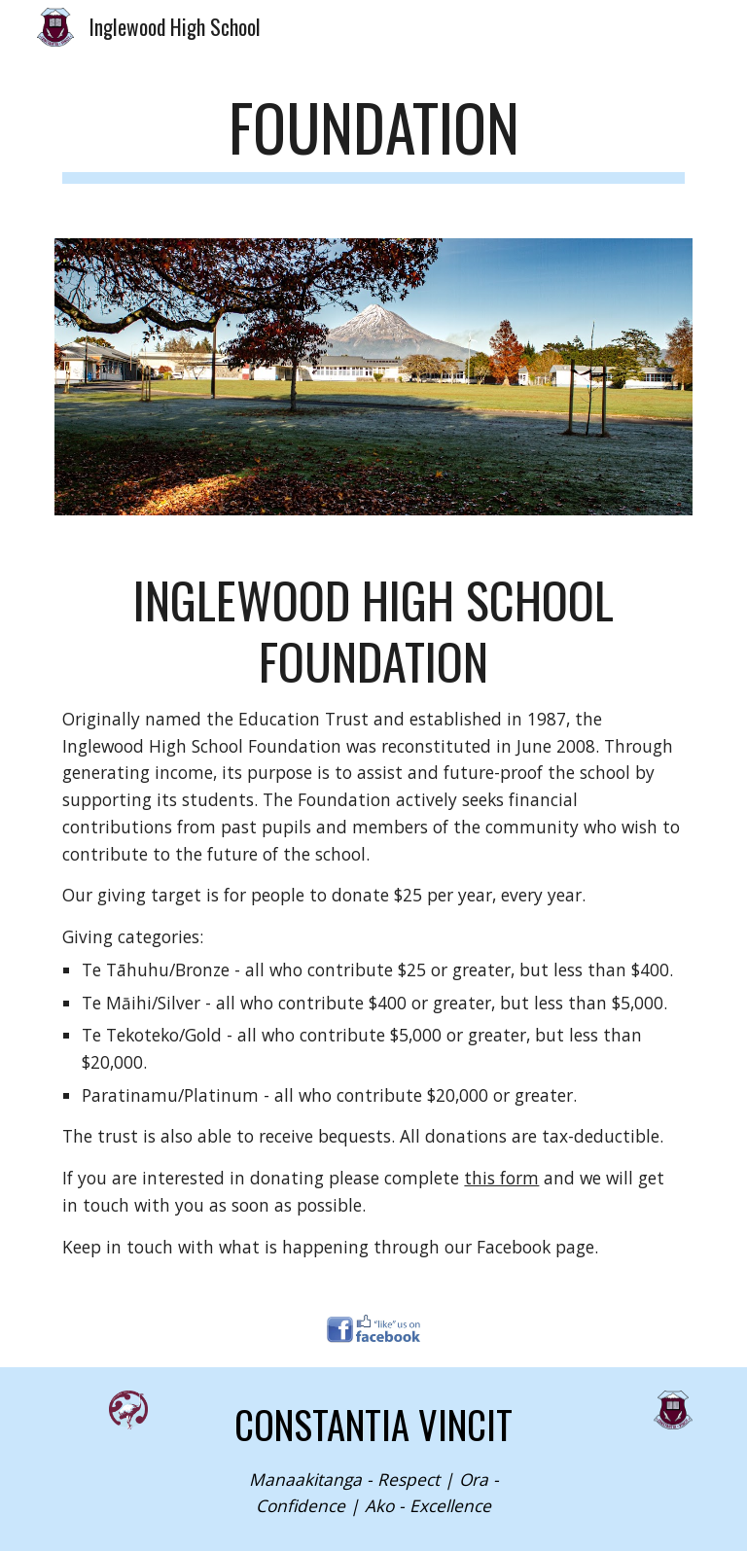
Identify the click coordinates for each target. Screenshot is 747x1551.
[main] (373, 137)
